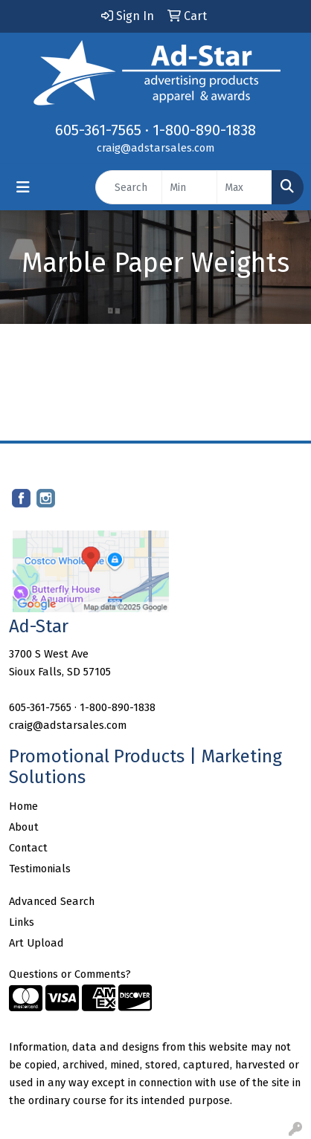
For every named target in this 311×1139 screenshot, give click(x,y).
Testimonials (40, 868)
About (24, 827)
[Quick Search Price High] (244, 187)
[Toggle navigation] (23, 187)
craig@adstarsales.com (155, 148)
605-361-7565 (98, 130)
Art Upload (36, 943)
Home (23, 806)
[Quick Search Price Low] (189, 187)
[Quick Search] (128, 187)
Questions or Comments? (70, 974)
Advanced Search (51, 901)
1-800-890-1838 (204, 130)
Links (21, 922)
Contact (28, 847)
